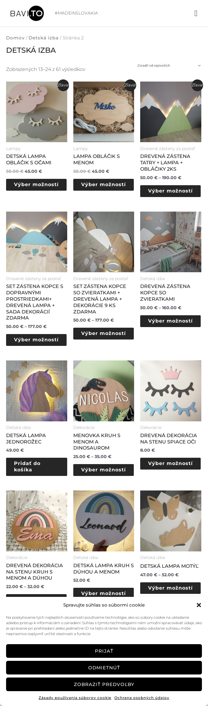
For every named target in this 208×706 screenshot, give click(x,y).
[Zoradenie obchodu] (168, 65)
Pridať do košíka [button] (31, 481)
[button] (199, 605)
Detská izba (44, 38)
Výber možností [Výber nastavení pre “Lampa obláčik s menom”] (98, 188)
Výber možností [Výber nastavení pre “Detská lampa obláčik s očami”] (31, 188)
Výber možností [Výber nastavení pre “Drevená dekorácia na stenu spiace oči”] (165, 481)
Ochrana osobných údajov (141, 697)
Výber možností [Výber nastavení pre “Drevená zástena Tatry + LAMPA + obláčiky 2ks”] (165, 194)
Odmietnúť (104, 668)
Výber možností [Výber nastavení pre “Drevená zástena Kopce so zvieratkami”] (165, 331)
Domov (15, 38)
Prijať (104, 651)
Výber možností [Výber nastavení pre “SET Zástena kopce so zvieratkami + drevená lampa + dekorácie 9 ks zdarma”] (98, 344)
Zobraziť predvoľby (104, 684)
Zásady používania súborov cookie (75, 697)
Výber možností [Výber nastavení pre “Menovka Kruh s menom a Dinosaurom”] (98, 487)
